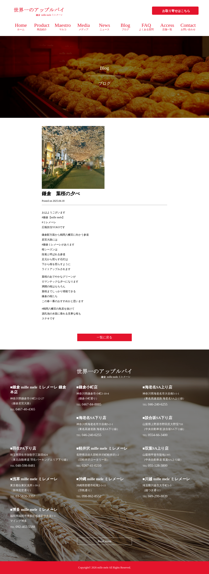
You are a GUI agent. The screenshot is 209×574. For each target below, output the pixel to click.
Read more (104, 541)
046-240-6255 (158, 404)
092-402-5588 (25, 527)
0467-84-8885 (91, 404)
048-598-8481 (25, 465)
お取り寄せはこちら (176, 11)
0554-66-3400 (158, 435)
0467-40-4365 (25, 409)
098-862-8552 (91, 496)
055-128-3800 (158, 465)
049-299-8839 (158, 496)
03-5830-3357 (25, 496)
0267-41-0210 (91, 465)
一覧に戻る (104, 337)
